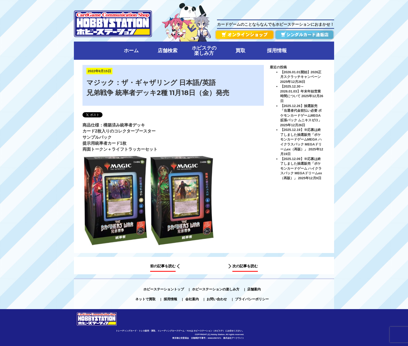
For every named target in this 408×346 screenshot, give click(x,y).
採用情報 (170, 299)
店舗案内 (254, 289)
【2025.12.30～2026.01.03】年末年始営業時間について (300, 91)
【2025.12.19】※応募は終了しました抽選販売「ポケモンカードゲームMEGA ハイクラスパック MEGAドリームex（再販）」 (301, 139)
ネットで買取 (145, 299)
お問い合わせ (217, 299)
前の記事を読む (163, 266)
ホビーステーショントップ (163, 289)
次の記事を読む (245, 266)
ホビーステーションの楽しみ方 (215, 289)
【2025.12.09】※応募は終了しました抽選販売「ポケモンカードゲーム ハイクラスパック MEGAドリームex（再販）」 (301, 168)
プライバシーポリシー (252, 299)
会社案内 (192, 299)
